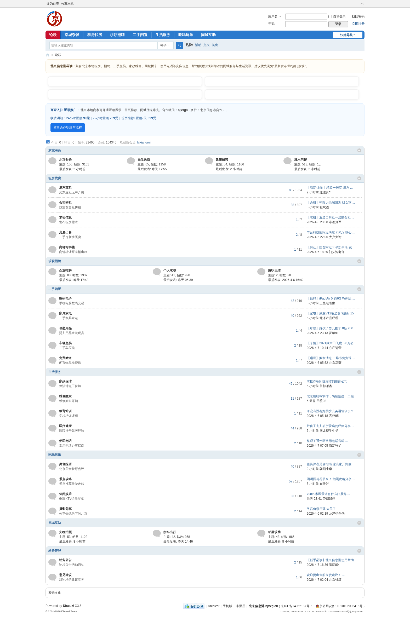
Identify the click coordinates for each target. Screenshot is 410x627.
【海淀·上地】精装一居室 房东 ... (330, 187)
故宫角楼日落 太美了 (321, 509)
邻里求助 (274, 532)
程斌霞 (324, 207)
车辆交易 (65, 343)
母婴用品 (65, 328)
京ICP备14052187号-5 (296, 606)
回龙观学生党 (329, 431)
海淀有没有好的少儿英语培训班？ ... (332, 411)
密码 (271, 24)
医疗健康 (65, 426)
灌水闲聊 (300, 160)
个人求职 (169, 270)
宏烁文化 (54, 593)
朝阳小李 (326, 469)
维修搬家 (65, 396)
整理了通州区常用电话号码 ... (327, 441)
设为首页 (53, 3)
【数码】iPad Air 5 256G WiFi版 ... (331, 298)
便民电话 (65, 441)
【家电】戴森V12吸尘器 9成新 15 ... (332, 313)
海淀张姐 (335, 445)
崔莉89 (334, 565)
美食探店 (65, 464)
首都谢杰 (326, 386)
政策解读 (222, 160)
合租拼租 (65, 202)
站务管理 (54, 551)
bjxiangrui (144, 142)
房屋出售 (65, 232)
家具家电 (65, 313)
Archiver (213, 606)
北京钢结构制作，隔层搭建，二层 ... (332, 396)
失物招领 (65, 532)
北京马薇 (335, 363)
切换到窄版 (362, 3)
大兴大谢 (335, 237)
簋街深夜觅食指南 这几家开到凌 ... (331, 464)
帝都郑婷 (329, 499)
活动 (198, 45)
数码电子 (65, 298)
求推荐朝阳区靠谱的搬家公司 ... (329, 381)
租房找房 (94, 35)
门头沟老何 (337, 252)
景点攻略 (65, 479)
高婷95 (334, 416)
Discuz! (68, 606)
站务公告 (65, 560)
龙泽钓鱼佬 (337, 513)
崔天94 (324, 484)
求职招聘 (117, 35)
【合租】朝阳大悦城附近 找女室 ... (331, 202)
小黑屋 (240, 606)
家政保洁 (65, 381)
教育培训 (65, 411)
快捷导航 (346, 35)
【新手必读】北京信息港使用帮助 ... (332, 560)
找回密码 (358, 16)
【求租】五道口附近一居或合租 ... (330, 217)
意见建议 (65, 575)
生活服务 (163, 35)
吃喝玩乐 (185, 35)
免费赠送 (65, 358)
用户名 (272, 16)
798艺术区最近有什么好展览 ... (328, 494)
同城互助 (208, 35)
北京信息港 (47, 55)
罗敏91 (334, 333)
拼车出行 (169, 532)
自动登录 (337, 16)
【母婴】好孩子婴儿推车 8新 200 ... (332, 328)
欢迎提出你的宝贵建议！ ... (326, 575)
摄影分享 (65, 509)
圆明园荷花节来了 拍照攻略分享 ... (331, 479)
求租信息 (65, 217)
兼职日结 (274, 270)
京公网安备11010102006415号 (339, 606)
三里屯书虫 (327, 303)
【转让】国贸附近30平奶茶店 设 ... (331, 247)
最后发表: (72, 169)
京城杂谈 (72, 35)
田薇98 (321, 401)
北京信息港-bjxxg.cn (263, 606)
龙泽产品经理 (329, 318)
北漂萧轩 (326, 192)
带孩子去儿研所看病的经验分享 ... (330, 426)
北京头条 (65, 160)
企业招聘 (65, 270)
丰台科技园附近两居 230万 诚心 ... (331, 232)
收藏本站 (67, 3)
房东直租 (65, 187)
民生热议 (144, 160)
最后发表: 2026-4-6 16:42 (286, 280)
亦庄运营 (335, 348)
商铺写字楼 (67, 247)
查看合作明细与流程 (68, 127)
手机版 (227, 606)
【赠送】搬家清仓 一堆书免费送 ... (331, 358)
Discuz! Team (69, 611)
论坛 (52, 35)
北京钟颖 (335, 580)
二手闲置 (140, 35)
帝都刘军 (335, 222)
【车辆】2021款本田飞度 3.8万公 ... (332, 343)
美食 (215, 45)
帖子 (163, 45)
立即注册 (358, 24)
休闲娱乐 (65, 494)
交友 (206, 45)
